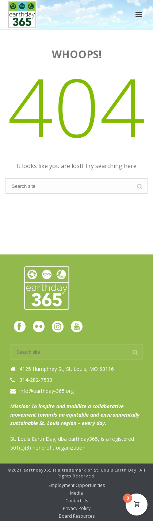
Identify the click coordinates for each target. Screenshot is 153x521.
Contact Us (76, 501)
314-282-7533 (35, 380)
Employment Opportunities (77, 485)
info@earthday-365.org (46, 391)
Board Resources (77, 516)
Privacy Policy (77, 508)
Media (76, 493)
